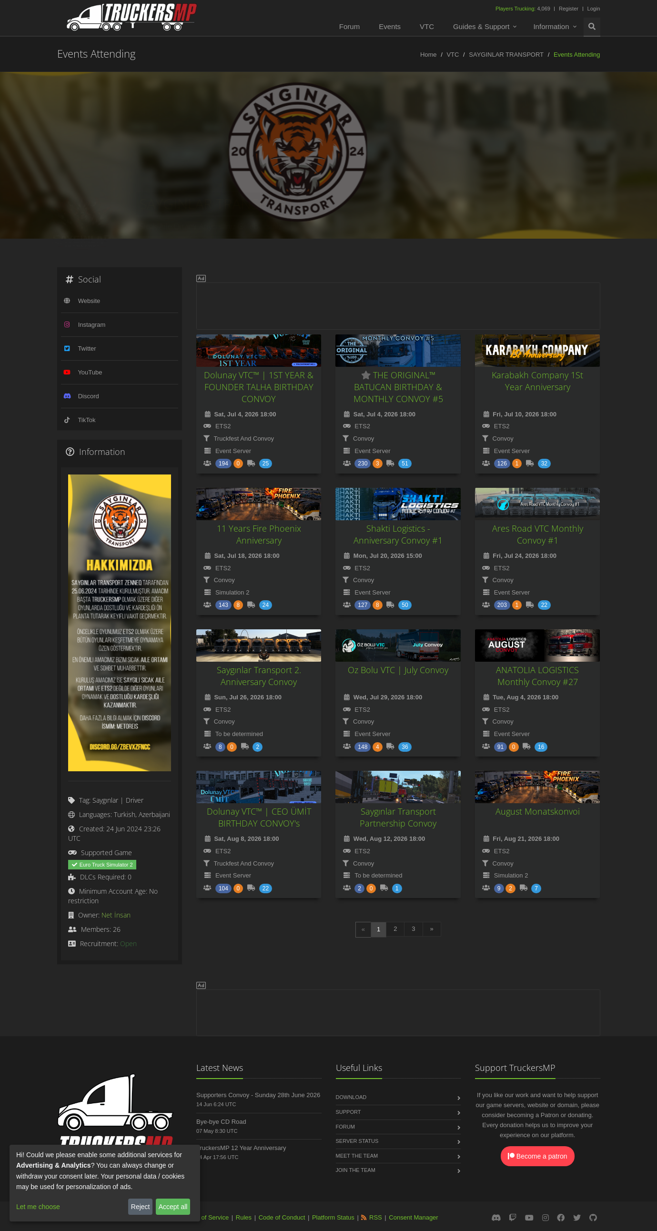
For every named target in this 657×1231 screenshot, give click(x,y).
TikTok (86, 420)
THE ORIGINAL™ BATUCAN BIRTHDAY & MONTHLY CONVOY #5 (398, 386)
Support (348, 1112)
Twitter (87, 348)
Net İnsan (116, 914)
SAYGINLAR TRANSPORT (506, 54)
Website (89, 300)
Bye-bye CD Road (221, 1121)
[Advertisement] (398, 304)
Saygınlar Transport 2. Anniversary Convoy (259, 675)
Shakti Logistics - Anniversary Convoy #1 (398, 534)
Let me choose (38, 1207)
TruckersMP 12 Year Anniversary (241, 1147)
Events (390, 26)
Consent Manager (413, 1217)
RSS (375, 1217)
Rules (244, 1217)
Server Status (357, 1141)
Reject (140, 1207)
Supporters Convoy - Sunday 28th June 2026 (258, 1095)
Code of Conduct (282, 1217)
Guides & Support (481, 26)
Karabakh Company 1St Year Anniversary (537, 381)
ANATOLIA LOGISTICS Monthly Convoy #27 (537, 675)
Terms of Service (205, 1217)
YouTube (90, 372)
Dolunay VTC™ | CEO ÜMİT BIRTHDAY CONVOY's (259, 817)
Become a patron (537, 1156)
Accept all (173, 1207)
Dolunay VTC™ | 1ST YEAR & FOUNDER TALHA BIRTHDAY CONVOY (258, 386)
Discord (88, 396)
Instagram (92, 324)
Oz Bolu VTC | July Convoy (398, 670)
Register (568, 8)
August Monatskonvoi (537, 811)
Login (593, 8)
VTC (427, 26)
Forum (349, 26)
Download (351, 1097)
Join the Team (355, 1170)
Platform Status (333, 1217)
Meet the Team (357, 1156)
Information (551, 26)
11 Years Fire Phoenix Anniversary (259, 534)
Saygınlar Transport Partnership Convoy (398, 817)
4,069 (523, 8)
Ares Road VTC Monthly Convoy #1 (537, 534)
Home (428, 54)
